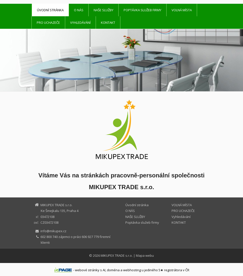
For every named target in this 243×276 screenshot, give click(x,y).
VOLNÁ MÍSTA (182, 10)
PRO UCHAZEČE (48, 22)
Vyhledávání (80, 22)
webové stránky (87, 270)
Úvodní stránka (50, 10)
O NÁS (78, 10)
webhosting (132, 270)
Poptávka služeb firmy (142, 10)
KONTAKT (108, 22)
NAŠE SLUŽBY (103, 10)
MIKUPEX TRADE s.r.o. (117, 255)
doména (113, 270)
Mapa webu (145, 255)
